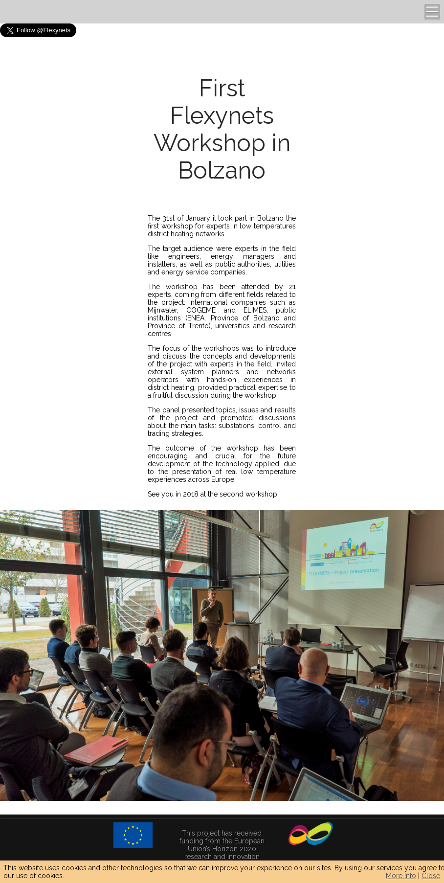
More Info (401, 876)
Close (431, 876)
